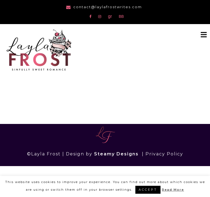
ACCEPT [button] (148, 190)
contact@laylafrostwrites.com (107, 7)
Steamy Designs (117, 154)
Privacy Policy (164, 154)
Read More (173, 190)
